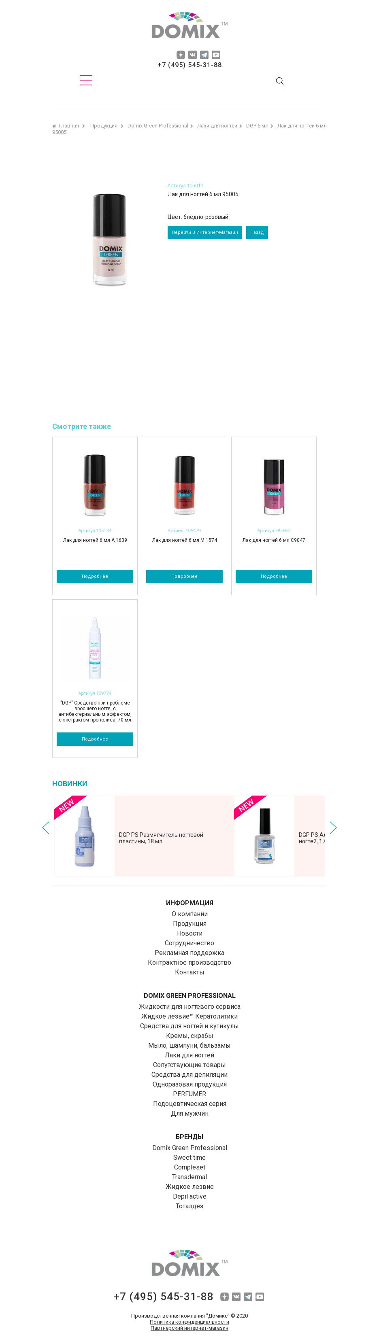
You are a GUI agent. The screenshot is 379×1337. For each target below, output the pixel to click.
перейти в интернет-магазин (205, 232)
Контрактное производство (189, 962)
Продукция (190, 923)
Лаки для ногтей (189, 1055)
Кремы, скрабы (189, 1036)
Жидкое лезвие (190, 1187)
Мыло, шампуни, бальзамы (189, 1045)
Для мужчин (190, 1113)
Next (333, 827)
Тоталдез (189, 1206)
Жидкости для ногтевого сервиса (190, 1006)
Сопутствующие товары (189, 1065)
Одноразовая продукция (190, 1084)
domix (189, 26)
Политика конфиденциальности (189, 1322)
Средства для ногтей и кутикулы (189, 1026)
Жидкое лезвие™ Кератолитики (189, 1016)
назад (257, 232)
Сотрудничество (189, 943)
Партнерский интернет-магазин (189, 1328)
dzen (181, 55)
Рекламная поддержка (189, 953)
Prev (45, 827)
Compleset (189, 1167)
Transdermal (189, 1177)
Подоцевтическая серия (189, 1104)
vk (192, 55)
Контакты (189, 972)
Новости (189, 933)
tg (204, 55)
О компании (190, 914)
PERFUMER (189, 1094)
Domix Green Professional (189, 1148)
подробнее (95, 576)
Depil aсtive (190, 1196)
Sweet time (189, 1157)
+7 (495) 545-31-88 (190, 65)
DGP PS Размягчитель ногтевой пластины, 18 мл (161, 838)
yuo (216, 55)
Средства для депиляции (189, 1074)
